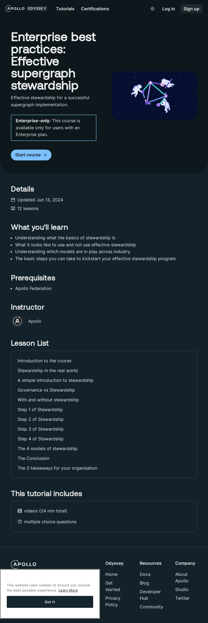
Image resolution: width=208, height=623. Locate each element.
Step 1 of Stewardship (40, 409)
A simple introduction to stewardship (55, 380)
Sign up (191, 8)
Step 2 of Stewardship (41, 419)
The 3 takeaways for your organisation (57, 468)
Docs (145, 574)
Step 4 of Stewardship (41, 438)
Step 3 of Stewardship (41, 429)
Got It (50, 602)
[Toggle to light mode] (152, 8)
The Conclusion (33, 458)
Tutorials (65, 8)
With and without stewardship (48, 399)
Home (111, 574)
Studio (181, 589)
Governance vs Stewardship (46, 390)
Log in (168, 8)
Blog (144, 583)
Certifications (95, 8)
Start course (31, 154)
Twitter (182, 598)
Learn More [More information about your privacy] (68, 590)
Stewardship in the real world (48, 370)
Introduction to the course (44, 360)
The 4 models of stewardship (47, 448)
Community (151, 606)
